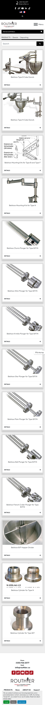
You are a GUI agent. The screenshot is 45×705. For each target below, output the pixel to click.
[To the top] (39, 352)
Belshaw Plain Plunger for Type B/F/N (23, 419)
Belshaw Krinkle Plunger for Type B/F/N (22, 333)
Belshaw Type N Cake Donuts (22, 120)
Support (37, 690)
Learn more (21, 702)
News (17, 690)
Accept (6, 702)
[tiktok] (29, 8)
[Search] (19, 43)
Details (22, 85)
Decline (13, 702)
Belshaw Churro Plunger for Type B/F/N (22, 248)
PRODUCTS (8, 690)
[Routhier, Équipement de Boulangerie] (22, 681)
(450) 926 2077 (23, 2)
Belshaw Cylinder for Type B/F (22, 633)
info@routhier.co (24, 4)
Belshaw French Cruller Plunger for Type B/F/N (22, 506)
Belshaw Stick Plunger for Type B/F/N (22, 291)
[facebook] (15, 8)
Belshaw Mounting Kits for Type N (22, 205)
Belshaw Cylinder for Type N (22, 590)
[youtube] (22, 8)
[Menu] (36, 24)
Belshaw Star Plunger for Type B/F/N (22, 376)
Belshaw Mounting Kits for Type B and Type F (23, 162)
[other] (19, 8)
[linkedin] (26, 8)
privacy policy (7, 698)
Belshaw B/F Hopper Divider (22, 547)
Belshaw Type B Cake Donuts (22, 77)
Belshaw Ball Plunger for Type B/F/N (22, 462)
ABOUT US (27, 690)
